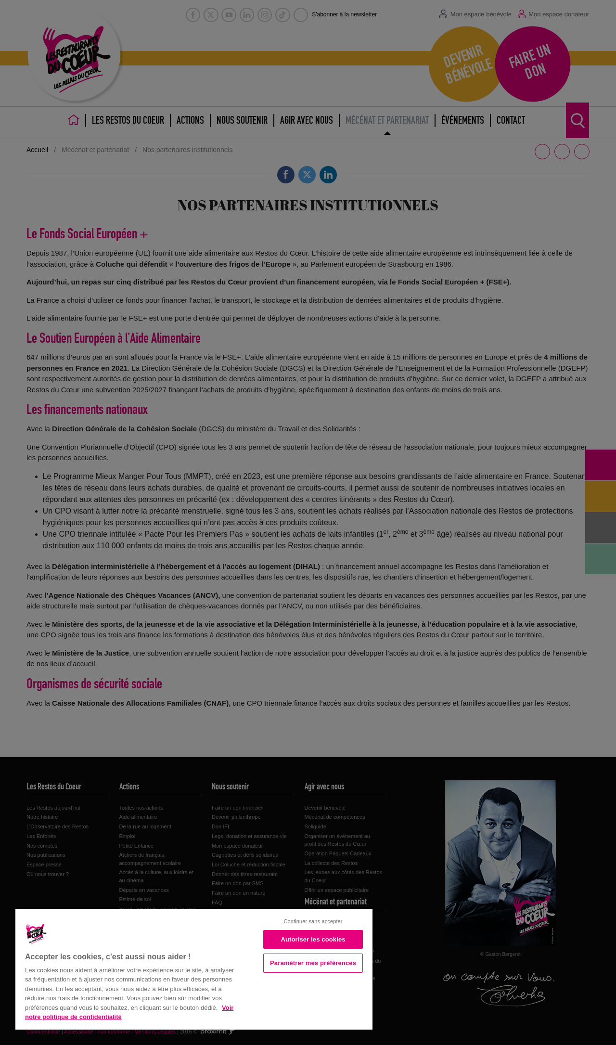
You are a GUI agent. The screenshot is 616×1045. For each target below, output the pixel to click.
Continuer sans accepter (312, 921)
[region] (193, 968)
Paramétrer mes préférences (313, 963)
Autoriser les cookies (313, 939)
